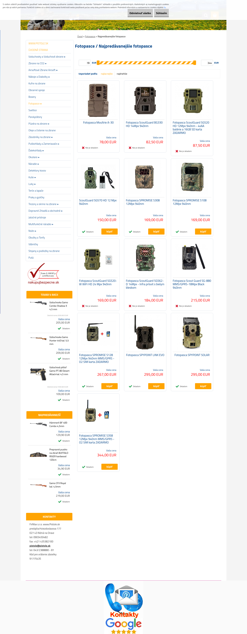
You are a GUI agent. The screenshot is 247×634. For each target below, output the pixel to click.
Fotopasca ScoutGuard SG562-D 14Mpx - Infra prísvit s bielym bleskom (145, 291)
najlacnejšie (107, 73)
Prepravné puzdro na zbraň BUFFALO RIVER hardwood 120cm (58, 454)
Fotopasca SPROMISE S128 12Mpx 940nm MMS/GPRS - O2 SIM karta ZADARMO (96, 367)
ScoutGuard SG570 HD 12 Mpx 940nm (98, 206)
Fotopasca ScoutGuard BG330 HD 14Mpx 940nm (144, 126)
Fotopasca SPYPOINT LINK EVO (145, 363)
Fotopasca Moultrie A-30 (98, 124)
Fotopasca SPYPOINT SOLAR (191, 363)
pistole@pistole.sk (40, 546)
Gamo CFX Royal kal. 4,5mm (57, 484)
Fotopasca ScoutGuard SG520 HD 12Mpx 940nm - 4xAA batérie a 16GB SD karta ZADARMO (191, 130)
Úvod (80, 36)
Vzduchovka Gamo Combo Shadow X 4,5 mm (58, 306)
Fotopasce (90, 36)
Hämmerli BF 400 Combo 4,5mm (58, 424)
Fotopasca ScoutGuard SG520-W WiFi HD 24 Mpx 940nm (98, 289)
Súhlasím (159, 13)
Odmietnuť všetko (133, 13)
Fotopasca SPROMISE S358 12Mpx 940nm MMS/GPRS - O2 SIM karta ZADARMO (96, 450)
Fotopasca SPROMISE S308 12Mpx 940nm (143, 206)
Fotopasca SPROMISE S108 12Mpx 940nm (190, 206)
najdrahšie (122, 73)
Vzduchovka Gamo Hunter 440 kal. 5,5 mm (59, 340)
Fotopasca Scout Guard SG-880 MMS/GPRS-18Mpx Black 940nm (192, 291)
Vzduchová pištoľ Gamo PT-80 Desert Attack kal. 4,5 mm (59, 371)
